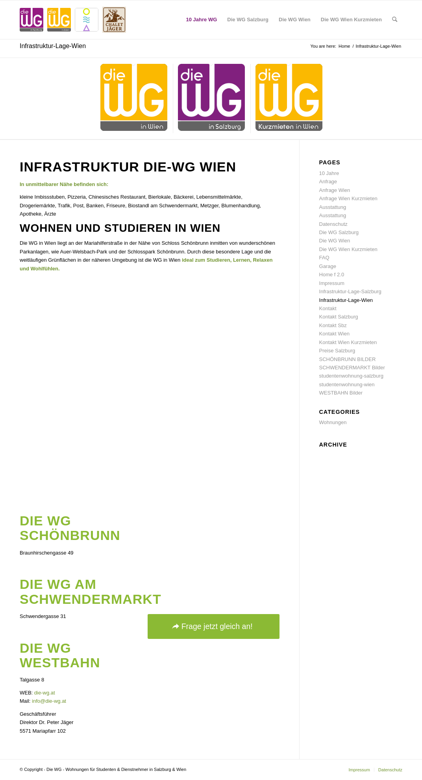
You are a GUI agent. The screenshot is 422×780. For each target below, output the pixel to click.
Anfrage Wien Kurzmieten (348, 198)
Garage (327, 266)
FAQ (324, 258)
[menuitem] (201, 19)
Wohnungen (333, 422)
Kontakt (328, 308)
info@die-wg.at (49, 701)
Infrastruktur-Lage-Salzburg (350, 291)
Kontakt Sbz (333, 325)
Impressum (331, 283)
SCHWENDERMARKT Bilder (352, 367)
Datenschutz (333, 224)
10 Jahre (329, 173)
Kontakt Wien (334, 334)
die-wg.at (44, 693)
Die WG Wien (334, 241)
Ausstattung (332, 207)
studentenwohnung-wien (347, 384)
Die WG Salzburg (339, 232)
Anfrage (328, 181)
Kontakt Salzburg (338, 317)
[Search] (394, 19)
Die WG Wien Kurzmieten (348, 249)
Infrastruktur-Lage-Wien (53, 46)
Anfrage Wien (334, 190)
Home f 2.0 (331, 274)
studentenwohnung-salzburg (351, 376)
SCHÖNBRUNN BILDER (347, 359)
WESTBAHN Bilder (341, 393)
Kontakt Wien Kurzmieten (348, 342)
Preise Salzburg (337, 351)
